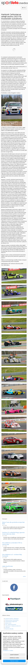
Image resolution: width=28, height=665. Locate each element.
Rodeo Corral (8, 623)
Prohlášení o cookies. (8, 650)
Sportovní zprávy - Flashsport (12, 618)
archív (24, 576)
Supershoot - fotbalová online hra (13, 626)
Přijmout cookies (14, 661)
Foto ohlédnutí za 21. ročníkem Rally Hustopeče (12, 555)
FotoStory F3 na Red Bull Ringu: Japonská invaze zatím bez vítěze (13, 533)
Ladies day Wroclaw (7, 566)
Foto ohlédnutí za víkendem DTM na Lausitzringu (12, 543)
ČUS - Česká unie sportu (10, 624)
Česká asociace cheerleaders (12, 620)
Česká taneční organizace (11, 621)
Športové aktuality (9, 628)
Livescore (7, 627)
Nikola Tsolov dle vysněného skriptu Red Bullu (13, 523)
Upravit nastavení (14, 654)
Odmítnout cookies (14, 657)
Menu (24, 7)
